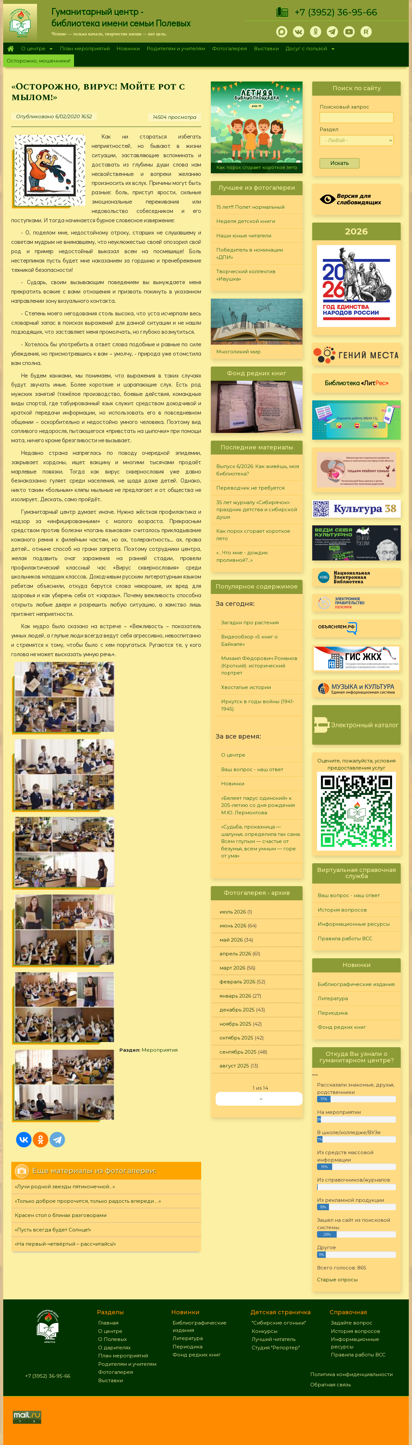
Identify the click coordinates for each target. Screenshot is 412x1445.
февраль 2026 (237, 982)
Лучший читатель (273, 1339)
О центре (35, 49)
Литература (333, 998)
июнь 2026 (233, 926)
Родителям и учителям (176, 48)
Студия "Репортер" (276, 1348)
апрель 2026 (235, 954)
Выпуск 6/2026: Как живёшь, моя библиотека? (257, 470)
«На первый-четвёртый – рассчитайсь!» (65, 879)
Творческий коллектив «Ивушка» (246, 275)
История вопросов (342, 910)
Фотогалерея (229, 48)
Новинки (128, 48)
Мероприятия (51, 755)
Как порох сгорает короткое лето (256, 167)
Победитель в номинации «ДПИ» (249, 253)
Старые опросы (337, 1280)
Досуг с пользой (308, 49)
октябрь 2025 (236, 1038)
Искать (339, 163)
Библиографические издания (356, 984)
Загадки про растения (250, 622)
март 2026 (232, 968)
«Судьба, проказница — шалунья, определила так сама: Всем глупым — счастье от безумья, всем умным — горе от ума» (261, 841)
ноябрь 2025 (235, 1024)
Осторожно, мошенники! (38, 61)
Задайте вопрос (351, 1323)
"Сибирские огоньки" (279, 1323)
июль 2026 (233, 912)
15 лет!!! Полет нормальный (250, 207)
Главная (10, 49)
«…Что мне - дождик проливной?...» (242, 556)
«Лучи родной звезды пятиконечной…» (65, 821)
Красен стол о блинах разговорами (61, 850)
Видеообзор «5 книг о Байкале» (249, 640)
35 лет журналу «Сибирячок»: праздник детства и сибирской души (256, 509)
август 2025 (234, 1066)
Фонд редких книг (342, 1027)
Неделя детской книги (245, 221)
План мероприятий (85, 48)
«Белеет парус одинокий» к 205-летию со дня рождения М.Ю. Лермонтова (258, 805)
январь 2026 (235, 996)
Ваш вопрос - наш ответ (252, 769)
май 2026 (231, 940)
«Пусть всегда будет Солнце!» (53, 865)
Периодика (333, 1013)
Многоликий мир (238, 352)
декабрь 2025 (237, 1010)
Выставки (266, 48)
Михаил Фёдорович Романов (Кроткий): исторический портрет (259, 665)
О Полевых (112, 1339)
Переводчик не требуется (250, 488)
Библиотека (357, 382)
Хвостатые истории (246, 687)
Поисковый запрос (344, 107)
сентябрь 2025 (238, 1052)
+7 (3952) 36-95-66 (336, 12)
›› (261, 1099)
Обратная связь (330, 1385)
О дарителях (114, 1348)
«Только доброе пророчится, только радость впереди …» (88, 836)
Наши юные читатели (243, 236)
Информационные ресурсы (354, 924)
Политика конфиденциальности (351, 1374)
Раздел (329, 129)
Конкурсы (264, 1331)
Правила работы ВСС (345, 938)
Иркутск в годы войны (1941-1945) (258, 705)
